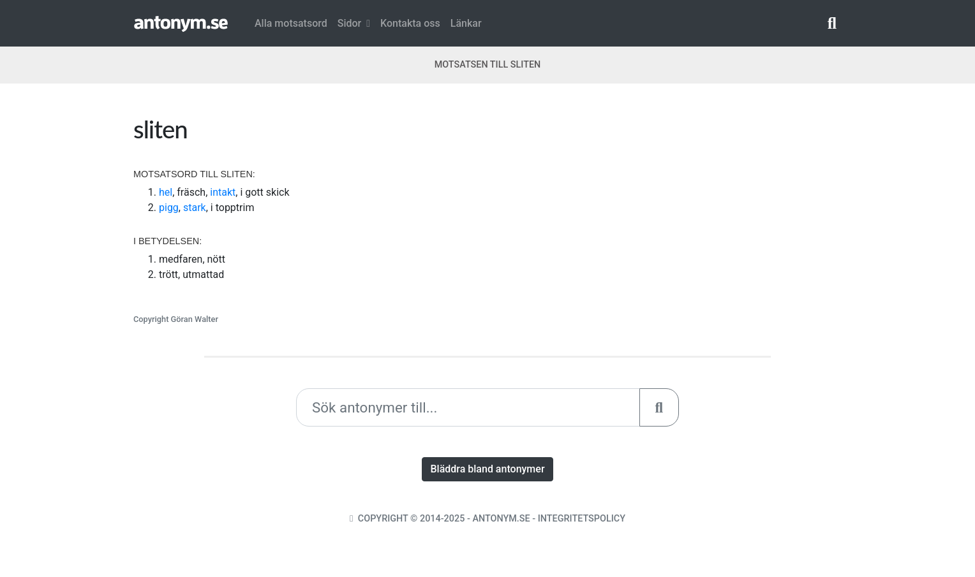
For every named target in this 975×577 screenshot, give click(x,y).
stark (194, 207)
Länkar (466, 23)
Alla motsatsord (291, 23)
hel (165, 192)
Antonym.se (501, 518)
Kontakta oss (410, 23)
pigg (169, 207)
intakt (222, 192)
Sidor (354, 23)
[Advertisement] (669, 203)
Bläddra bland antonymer (487, 469)
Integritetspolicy (581, 518)
